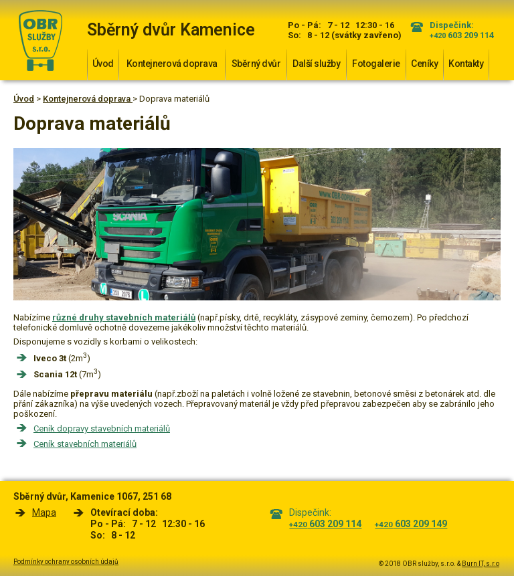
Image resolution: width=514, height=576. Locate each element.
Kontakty (465, 63)
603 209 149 (411, 523)
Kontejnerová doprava (172, 63)
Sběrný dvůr (256, 63)
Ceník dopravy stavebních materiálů (101, 428)
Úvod (103, 63)
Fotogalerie (376, 63)
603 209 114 (462, 35)
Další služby (316, 63)
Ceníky (424, 63)
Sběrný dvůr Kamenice (171, 29)
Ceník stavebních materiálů (85, 444)
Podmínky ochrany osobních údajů (65, 561)
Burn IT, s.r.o (480, 563)
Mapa (44, 512)
